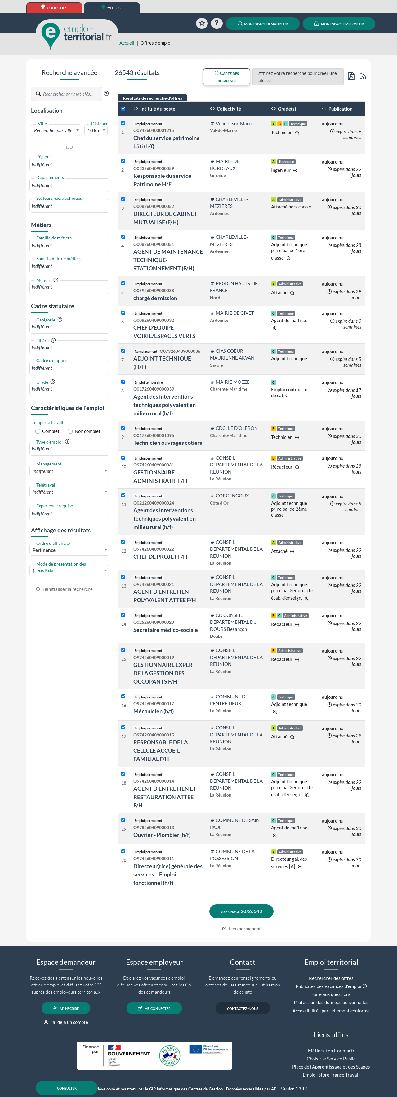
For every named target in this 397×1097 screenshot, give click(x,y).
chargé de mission (155, 298)
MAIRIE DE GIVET (232, 313)
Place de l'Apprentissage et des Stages (331, 1066)
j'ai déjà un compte (66, 1022)
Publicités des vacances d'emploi (328, 986)
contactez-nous (242, 1008)
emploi (112, 7)
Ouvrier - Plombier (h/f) (161, 834)
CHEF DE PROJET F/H (160, 556)
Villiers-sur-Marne (232, 123)
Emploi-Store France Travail (331, 1074)
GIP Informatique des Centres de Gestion (186, 1089)
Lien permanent (241, 928)
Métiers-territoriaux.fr (331, 1050)
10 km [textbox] (93, 130)
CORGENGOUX (229, 495)
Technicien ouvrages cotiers (167, 442)
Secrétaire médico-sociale (165, 629)
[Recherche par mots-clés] (72, 93)
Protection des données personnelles (331, 1002)
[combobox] (56, 130)
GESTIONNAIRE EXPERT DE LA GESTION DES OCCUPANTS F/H (164, 673)
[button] (106, 93)
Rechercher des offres (331, 978)
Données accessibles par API (252, 1089)
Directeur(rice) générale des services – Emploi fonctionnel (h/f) (168, 874)
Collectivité (225, 108)
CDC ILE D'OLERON (234, 428)
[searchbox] (69, 164)
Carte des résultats (226, 76)
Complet (51, 431)
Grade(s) (283, 108)
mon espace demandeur (263, 23)
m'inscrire (66, 1008)
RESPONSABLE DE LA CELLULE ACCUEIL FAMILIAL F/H (160, 750)
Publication (337, 108)
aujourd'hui (333, 123)
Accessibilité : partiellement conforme (331, 1010)
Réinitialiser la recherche (64, 589)
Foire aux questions (331, 994)
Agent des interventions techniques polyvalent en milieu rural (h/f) (164, 405)
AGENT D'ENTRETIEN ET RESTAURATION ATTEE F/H (164, 797)
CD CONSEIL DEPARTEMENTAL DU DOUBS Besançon (233, 622)
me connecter (154, 1008)
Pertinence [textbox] (44, 550)
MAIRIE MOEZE (230, 382)
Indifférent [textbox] (43, 471)
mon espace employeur (339, 23)
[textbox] (56, 130)
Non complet (87, 431)
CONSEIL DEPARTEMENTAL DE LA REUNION (236, 464)
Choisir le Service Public (331, 1058)
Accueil (126, 43)
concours (54, 7)
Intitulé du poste (154, 108)
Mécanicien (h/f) (153, 711)
